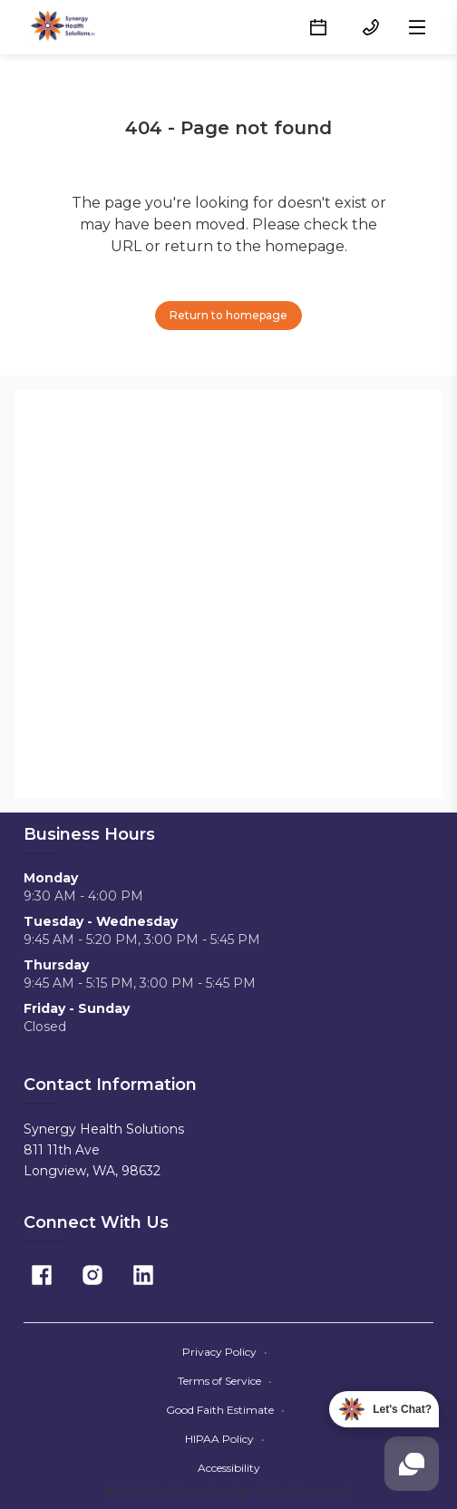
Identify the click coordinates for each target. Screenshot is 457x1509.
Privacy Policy (224, 1351)
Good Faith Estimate (225, 1410)
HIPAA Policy (225, 1439)
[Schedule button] (318, 27)
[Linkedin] (143, 1275)
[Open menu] (417, 27)
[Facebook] (42, 1275)
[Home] (65, 27)
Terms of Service (225, 1380)
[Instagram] (92, 1275)
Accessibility (229, 1468)
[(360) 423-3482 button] (371, 27)
